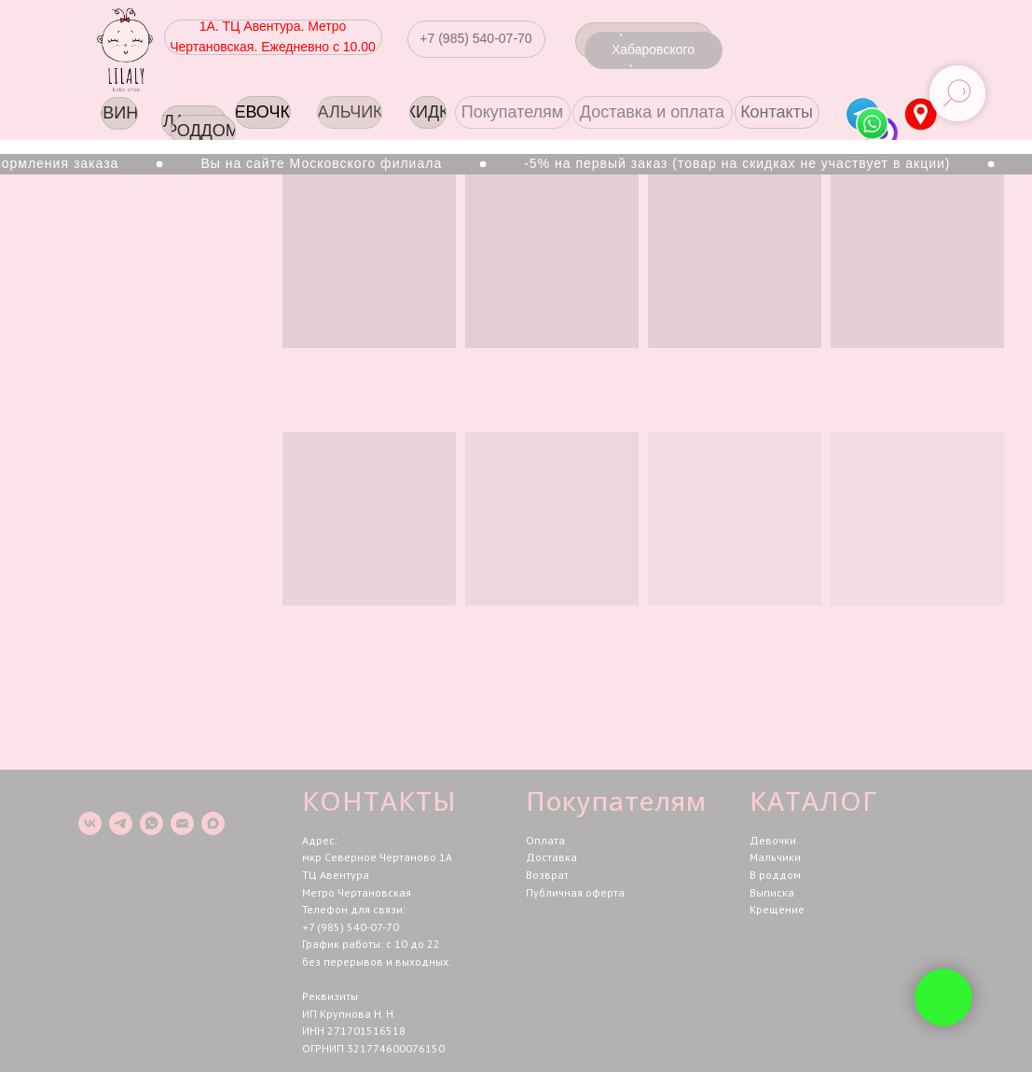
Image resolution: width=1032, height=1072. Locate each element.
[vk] (90, 823)
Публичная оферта (575, 892)
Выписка (772, 892)
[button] (476, 39)
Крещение (777, 909)
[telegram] (120, 823)
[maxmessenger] (213, 823)
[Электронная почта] (182, 823)
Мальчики (775, 857)
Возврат (547, 875)
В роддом (775, 875)
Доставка (551, 857)
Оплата (545, 840)
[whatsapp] (151, 823)
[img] (920, 114)
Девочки (773, 840)
